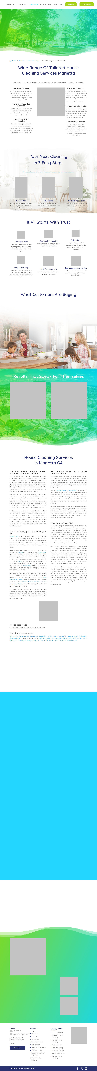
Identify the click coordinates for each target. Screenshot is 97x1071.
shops (21, 553)
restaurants (42, 553)
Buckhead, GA (52, 636)
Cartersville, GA (73, 636)
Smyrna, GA (44, 640)
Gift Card (34, 1036)
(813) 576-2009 (17, 1031)
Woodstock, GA (72, 640)
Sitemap (12, 1043)
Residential (10, 4)
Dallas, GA (83, 636)
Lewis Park (27, 565)
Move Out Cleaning (58, 1050)
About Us (34, 1033)
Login (60, 4)
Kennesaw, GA (56, 638)
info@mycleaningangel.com (21, 1034)
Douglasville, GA (15, 638)
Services (22, 61)
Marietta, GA (14, 536)
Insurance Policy (36, 1050)
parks (19, 561)
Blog (49, 4)
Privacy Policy (35, 1045)
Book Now (17, 1048)
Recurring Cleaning (58, 1032)
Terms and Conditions (38, 1047)
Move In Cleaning (57, 1048)
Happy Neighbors (37, 1042)
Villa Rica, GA (53, 640)
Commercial (22, 4)
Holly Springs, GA (44, 638)
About (42, 4)
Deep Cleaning (56, 1045)
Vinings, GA (62, 640)
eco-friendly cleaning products (66, 490)
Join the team (35, 1039)
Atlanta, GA (34, 636)
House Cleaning (33, 61)
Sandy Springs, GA (33, 640)
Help (55, 4)
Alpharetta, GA (24, 636)
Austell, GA (42, 636)
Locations (33, 4)
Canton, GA (62, 636)
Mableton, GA (67, 638)
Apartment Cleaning (58, 1053)
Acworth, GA (13, 636)
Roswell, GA (22, 640)
